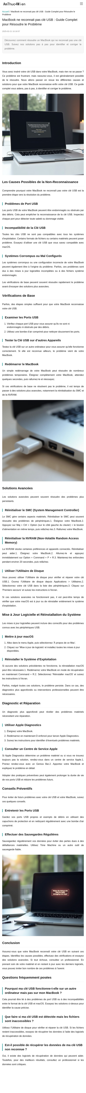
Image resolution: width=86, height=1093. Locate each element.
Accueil (5, 11)
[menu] (81, 3)
